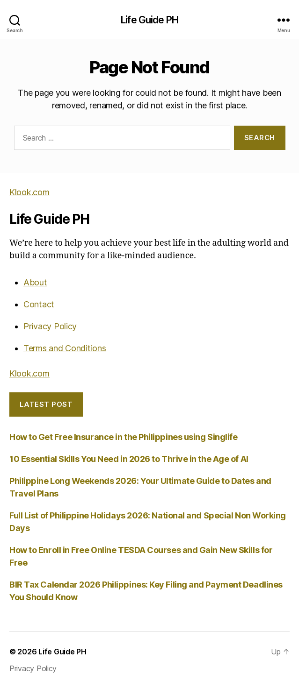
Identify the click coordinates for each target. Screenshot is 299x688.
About (35, 282)
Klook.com (29, 192)
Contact (38, 304)
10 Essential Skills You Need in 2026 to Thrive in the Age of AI (128, 459)
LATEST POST (46, 404)
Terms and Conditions (64, 348)
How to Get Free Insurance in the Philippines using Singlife (123, 437)
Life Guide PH (149, 20)
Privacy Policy (50, 326)
